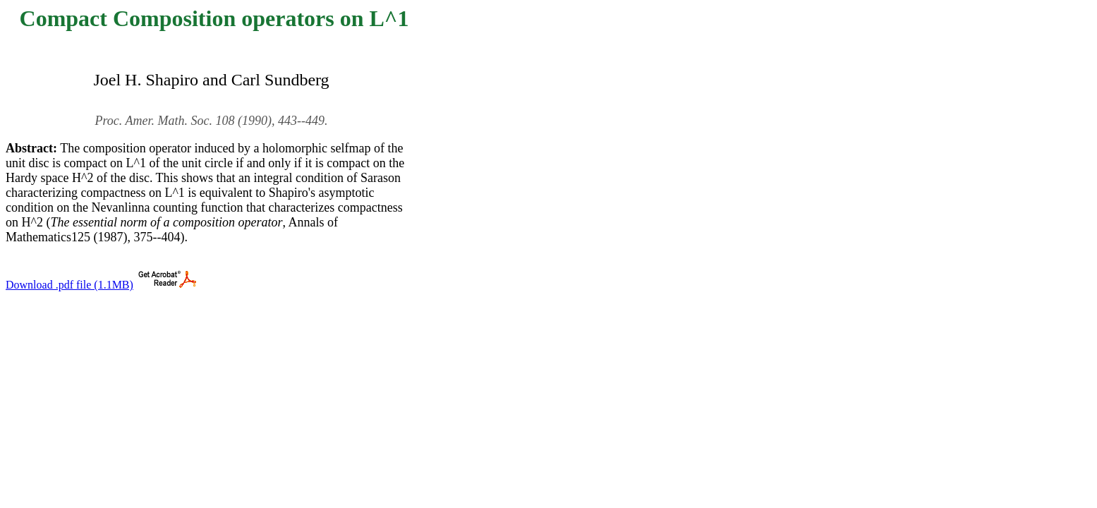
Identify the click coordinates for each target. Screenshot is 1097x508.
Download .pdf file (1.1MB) (69, 285)
